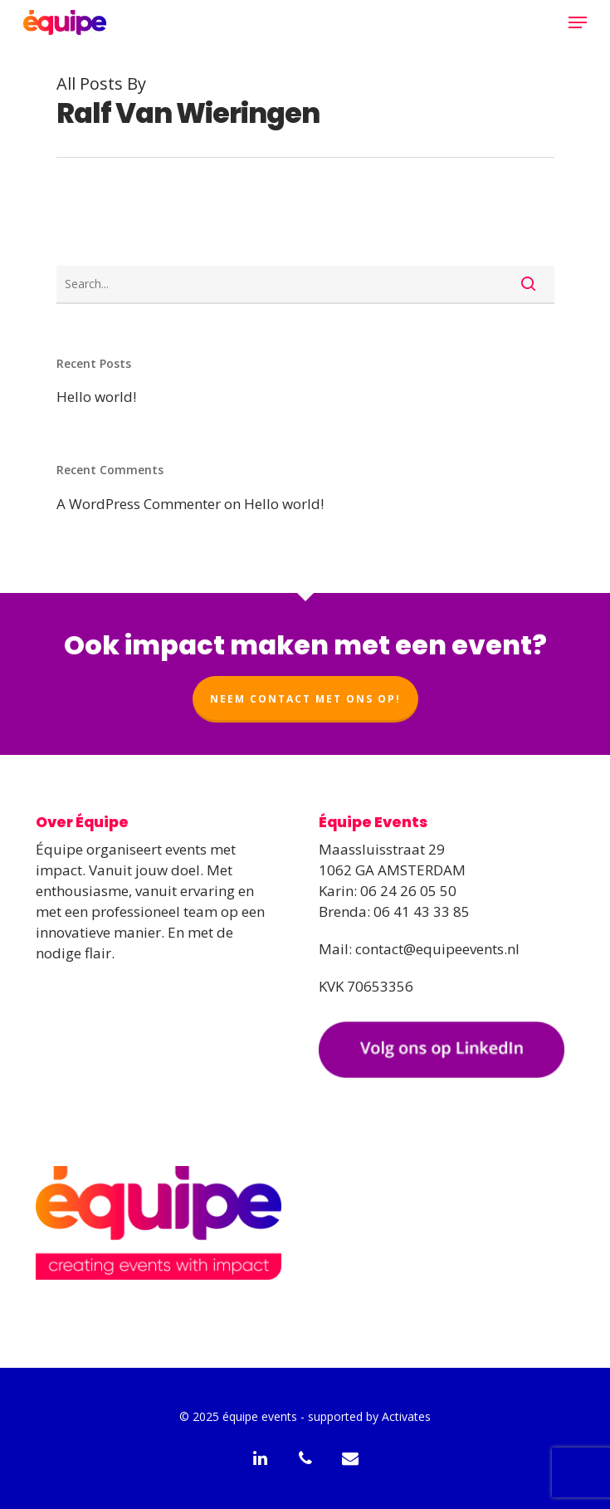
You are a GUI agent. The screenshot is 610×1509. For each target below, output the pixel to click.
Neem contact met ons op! (305, 699)
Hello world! (96, 396)
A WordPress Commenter (138, 503)
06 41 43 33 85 (421, 911)
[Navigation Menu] (578, 22)
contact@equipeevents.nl (437, 948)
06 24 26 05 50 (408, 890)
